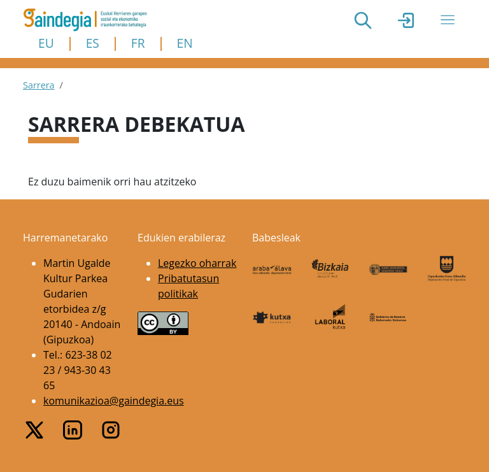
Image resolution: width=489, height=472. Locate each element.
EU (46, 43)
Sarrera (39, 85)
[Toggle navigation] (447, 19)
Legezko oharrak (197, 263)
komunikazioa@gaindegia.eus (113, 401)
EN (185, 43)
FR (138, 43)
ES (92, 43)
